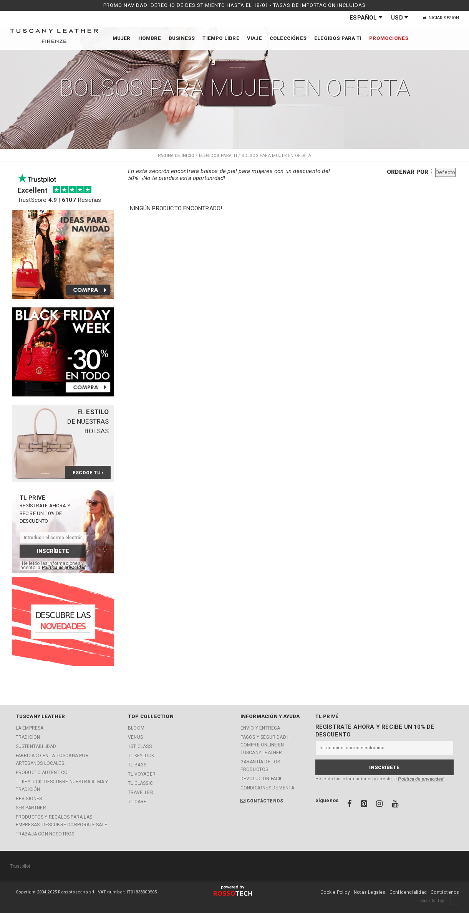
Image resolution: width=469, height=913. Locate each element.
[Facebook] (350, 804)
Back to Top (439, 900)
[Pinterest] (364, 804)
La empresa (30, 728)
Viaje (254, 38)
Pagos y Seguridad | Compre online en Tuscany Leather (264, 745)
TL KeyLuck (141, 755)
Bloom (136, 728)
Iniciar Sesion (441, 17)
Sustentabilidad (36, 746)
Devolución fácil (261, 778)
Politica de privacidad (63, 567)
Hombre (149, 38)
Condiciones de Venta (267, 788)
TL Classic (140, 783)
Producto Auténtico (42, 772)
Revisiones (29, 798)
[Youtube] (395, 804)
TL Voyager (142, 774)
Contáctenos (265, 801)
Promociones (388, 38)
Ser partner (31, 808)
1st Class (140, 746)
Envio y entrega (260, 728)
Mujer (122, 38)
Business (182, 38)
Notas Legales (370, 892)
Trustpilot (20, 866)
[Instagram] (380, 804)
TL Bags (137, 765)
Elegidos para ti (337, 38)
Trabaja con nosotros (45, 834)
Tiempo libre (220, 38)
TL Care (137, 801)
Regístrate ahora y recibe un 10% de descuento (374, 730)
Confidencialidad (408, 892)
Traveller (140, 792)
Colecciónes (288, 38)
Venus (135, 737)
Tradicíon (28, 737)
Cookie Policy (335, 892)
